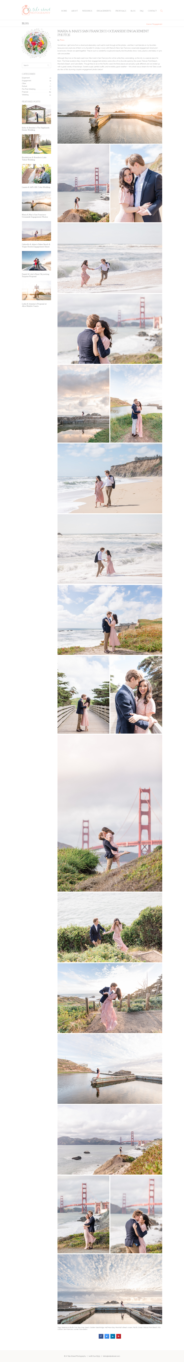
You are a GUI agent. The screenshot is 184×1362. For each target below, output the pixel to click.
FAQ (141, 11)
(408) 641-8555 (94, 1356)
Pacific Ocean (138, 1327)
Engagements (104, 11)
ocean (130, 1327)
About (74, 11)
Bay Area (81, 1327)
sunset (76, 1329)
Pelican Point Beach (150, 1327)
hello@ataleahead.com (111, 1356)
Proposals (120, 11)
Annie (62, 40)
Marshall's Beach (121, 1327)
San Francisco (68, 1329)
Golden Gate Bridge (97, 1327)
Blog (133, 11)
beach (87, 1327)
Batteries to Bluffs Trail (69, 1327)
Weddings (87, 11)
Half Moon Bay (110, 1327)
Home (64, 11)
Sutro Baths (83, 1329)
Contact (152, 11)
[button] (161, 11)
